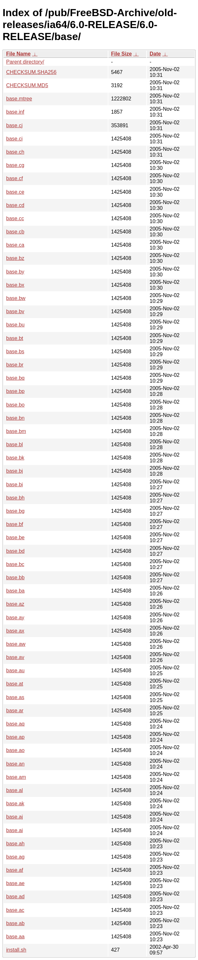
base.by (15, 271)
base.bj (14, 471)
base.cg (15, 165)
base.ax (15, 631)
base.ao (15, 750)
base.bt (14, 338)
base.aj (14, 817)
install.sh (16, 950)
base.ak (15, 803)
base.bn (15, 418)
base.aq (15, 724)
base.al (14, 790)
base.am (16, 777)
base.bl (14, 444)
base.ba (15, 591)
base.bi (14, 484)
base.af (14, 870)
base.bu (15, 324)
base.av (15, 657)
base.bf (14, 524)
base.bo (15, 405)
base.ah (15, 843)
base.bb (15, 577)
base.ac (15, 910)
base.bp (15, 391)
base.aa (15, 936)
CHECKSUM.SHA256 (31, 72)
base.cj (14, 125)
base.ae (15, 883)
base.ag (15, 857)
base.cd (15, 205)
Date (155, 54)
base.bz (15, 258)
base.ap (15, 737)
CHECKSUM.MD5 (27, 85)
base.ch (15, 152)
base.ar (14, 710)
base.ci (14, 138)
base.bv (15, 311)
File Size (121, 54)
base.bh (15, 498)
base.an (15, 764)
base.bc (15, 564)
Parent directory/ (25, 62)
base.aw (16, 644)
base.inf (15, 112)
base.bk (15, 457)
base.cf (14, 178)
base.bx (15, 285)
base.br (14, 364)
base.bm (16, 431)
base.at (14, 683)
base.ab (15, 923)
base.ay (15, 617)
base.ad (15, 896)
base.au (15, 670)
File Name (18, 54)
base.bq (15, 378)
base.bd (15, 551)
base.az (15, 604)
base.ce (15, 192)
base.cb (15, 231)
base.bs (15, 351)
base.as (15, 697)
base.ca (15, 245)
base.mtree (19, 98)
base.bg (15, 511)
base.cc (15, 218)
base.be (15, 537)
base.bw (16, 298)
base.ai (14, 830)
